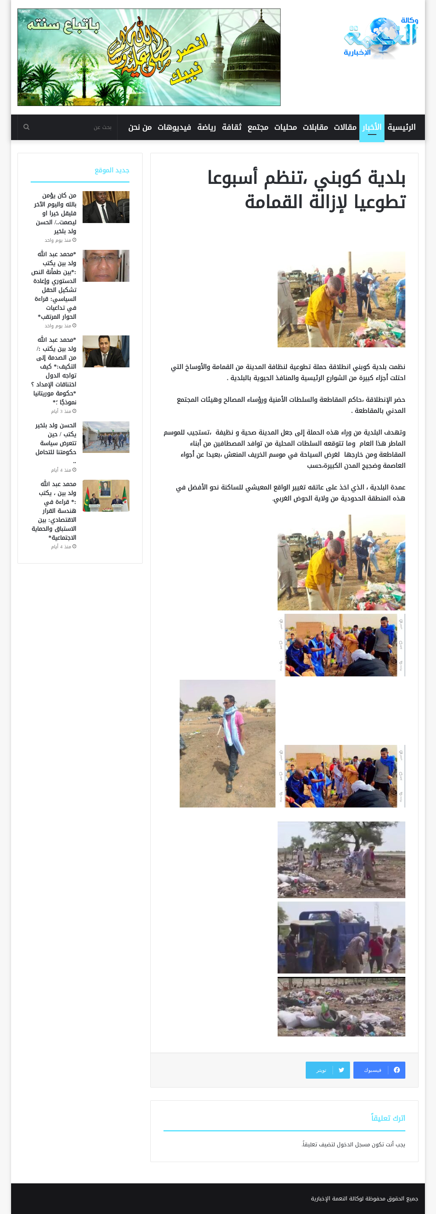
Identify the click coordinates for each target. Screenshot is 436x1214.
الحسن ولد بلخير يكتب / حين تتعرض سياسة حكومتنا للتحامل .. (55, 443)
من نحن (140, 127)
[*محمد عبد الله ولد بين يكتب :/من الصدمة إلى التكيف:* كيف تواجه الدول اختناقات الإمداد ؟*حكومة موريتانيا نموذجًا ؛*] (106, 351)
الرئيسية (401, 127)
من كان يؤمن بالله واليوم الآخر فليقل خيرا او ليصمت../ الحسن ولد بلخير (55, 213)
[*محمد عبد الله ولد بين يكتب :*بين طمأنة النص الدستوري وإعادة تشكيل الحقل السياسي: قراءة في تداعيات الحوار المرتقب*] (106, 266)
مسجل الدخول (353, 1144)
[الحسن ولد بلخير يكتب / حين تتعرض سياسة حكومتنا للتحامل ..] (106, 437)
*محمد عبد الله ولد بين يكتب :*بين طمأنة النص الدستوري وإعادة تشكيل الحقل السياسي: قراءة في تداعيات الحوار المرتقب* (53, 286)
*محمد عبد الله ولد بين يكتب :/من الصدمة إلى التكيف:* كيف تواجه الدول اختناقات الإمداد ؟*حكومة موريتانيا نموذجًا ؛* (53, 371)
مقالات (345, 127)
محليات (285, 127)
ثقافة (231, 127)
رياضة (206, 127)
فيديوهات (174, 127)
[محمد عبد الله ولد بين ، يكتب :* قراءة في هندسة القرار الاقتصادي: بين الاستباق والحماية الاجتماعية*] (106, 496)
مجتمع (257, 127)
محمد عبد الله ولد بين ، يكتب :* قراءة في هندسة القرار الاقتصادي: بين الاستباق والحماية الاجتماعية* (54, 511)
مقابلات (315, 127)
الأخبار (372, 127)
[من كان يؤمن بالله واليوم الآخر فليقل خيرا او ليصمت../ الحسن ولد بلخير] (106, 207)
